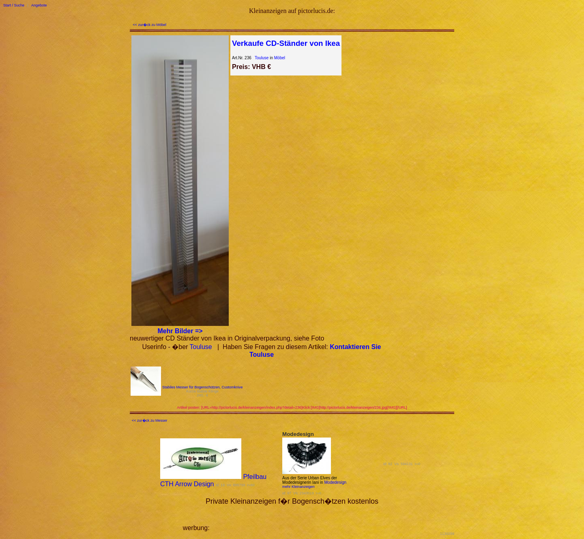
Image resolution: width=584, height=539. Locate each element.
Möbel (279, 58)
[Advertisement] (306, 518)
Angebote (39, 5)
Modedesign (335, 482)
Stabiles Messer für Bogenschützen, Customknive (202, 387)
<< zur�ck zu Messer (149, 420)
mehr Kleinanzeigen (298, 487)
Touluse (261, 58)
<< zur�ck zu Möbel (150, 25)
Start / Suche (13, 5)
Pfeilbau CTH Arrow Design (213, 480)
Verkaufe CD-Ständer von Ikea (286, 43)
